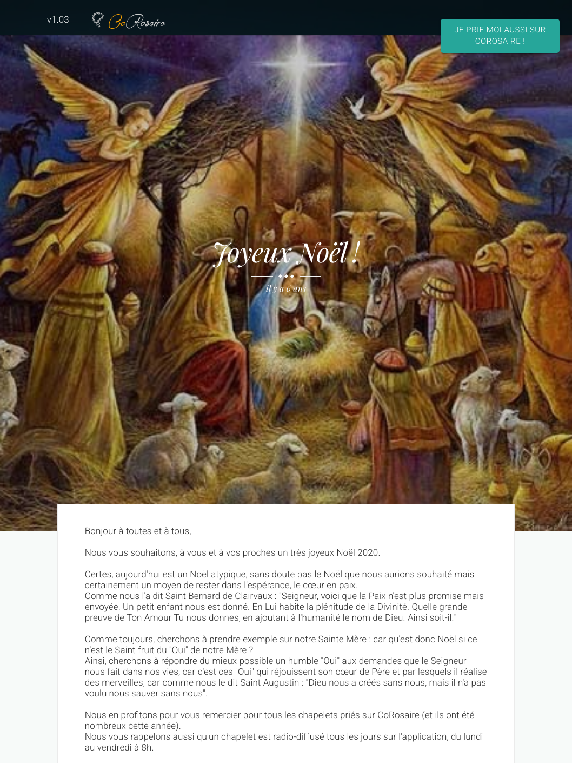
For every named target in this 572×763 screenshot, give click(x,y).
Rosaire (127, 20)
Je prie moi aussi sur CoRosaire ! (500, 35)
